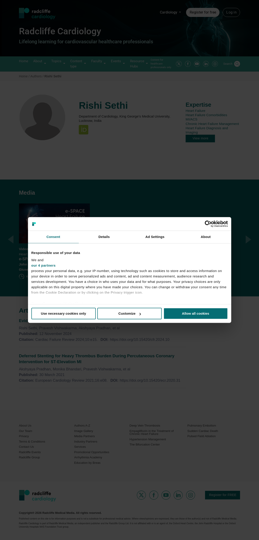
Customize (129, 313)
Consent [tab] (53, 237)
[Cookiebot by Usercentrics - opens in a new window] (208, 223)
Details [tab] (104, 237)
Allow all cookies (195, 313)
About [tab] (206, 237)
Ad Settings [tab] (154, 237)
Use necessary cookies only (63, 313)
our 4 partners (43, 265)
